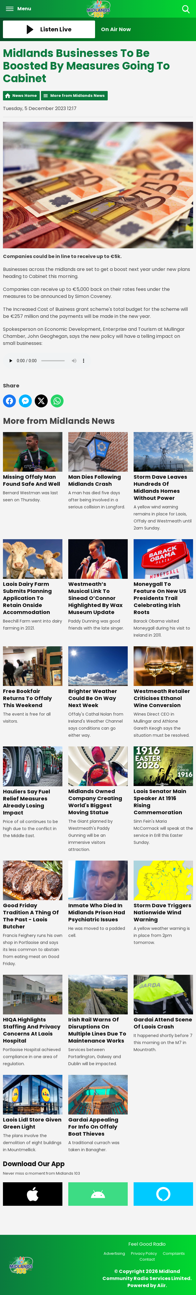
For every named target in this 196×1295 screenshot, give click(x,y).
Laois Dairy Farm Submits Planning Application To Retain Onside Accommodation (32, 577)
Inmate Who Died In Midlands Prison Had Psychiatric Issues (98, 892)
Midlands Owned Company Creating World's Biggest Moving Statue (98, 781)
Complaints (174, 1253)
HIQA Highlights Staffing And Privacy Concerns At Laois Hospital (32, 1009)
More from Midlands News (77, 95)
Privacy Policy (144, 1253)
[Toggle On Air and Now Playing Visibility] (147, 29)
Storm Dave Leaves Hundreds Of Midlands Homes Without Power (163, 467)
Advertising (114, 1253)
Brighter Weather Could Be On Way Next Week (98, 677)
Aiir (161, 1285)
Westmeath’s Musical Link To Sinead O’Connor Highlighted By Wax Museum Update (98, 577)
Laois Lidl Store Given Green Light (32, 1102)
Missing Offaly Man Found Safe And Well (32, 460)
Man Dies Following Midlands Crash (98, 460)
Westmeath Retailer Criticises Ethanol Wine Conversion (163, 677)
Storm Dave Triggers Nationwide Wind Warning (163, 892)
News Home (24, 95)
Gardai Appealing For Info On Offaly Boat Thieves (98, 1106)
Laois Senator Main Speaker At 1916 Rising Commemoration (163, 781)
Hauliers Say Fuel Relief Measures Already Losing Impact (32, 781)
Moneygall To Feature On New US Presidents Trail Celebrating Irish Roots (163, 577)
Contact (147, 1259)
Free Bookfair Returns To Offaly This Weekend (32, 677)
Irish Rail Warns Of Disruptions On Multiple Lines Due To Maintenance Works (98, 1009)
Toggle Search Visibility (186, 9)
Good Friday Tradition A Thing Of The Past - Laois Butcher (32, 895)
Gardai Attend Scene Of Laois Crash (163, 1002)
